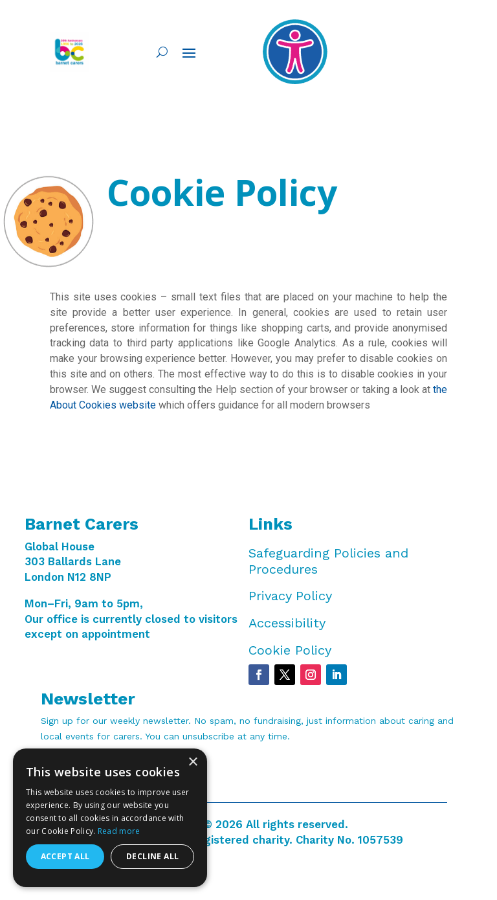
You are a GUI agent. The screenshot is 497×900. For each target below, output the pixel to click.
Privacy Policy (290, 595)
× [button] (192, 762)
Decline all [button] (152, 856)
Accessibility (287, 623)
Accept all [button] (65, 856)
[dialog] (110, 817)
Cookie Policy (289, 650)
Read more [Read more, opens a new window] (119, 831)
